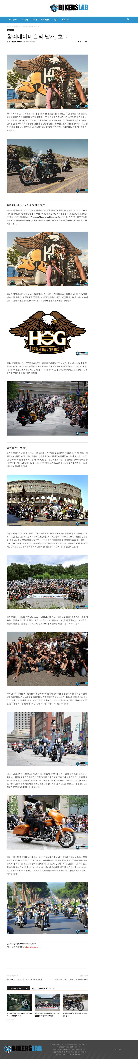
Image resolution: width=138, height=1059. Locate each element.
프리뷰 (34, 20)
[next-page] (12, 1021)
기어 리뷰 (45, 20)
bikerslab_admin (15, 41)
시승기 (55, 20)
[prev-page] (8, 1021)
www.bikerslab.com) (30, 947)
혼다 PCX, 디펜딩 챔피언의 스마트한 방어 (24, 979)
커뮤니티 (65, 20)
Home (9, 26)
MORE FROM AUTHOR (43, 988)
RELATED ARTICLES (18, 988)
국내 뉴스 (13, 20)
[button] (128, 20)
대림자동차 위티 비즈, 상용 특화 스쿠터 (71, 979)
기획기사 (24, 20)
